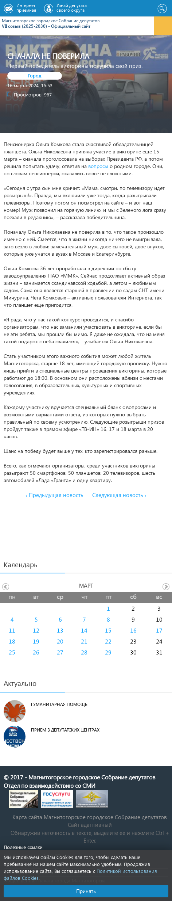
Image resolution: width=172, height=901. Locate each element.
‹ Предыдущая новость (54, 495)
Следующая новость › (119, 495)
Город (35, 75)
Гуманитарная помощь (59, 704)
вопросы (98, 166)
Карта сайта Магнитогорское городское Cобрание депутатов (89, 817)
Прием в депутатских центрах (65, 730)
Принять (86, 890)
